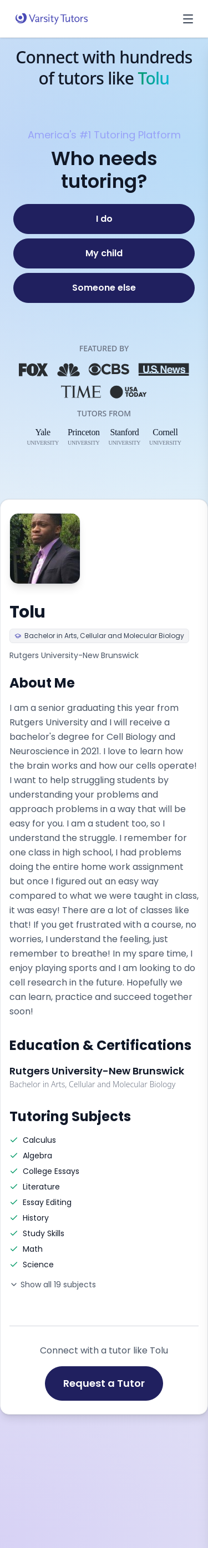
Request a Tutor (104, 1383)
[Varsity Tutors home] (51, 19)
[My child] (104, 253)
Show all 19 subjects (52, 1284)
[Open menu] (188, 19)
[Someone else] (104, 288)
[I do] (104, 219)
